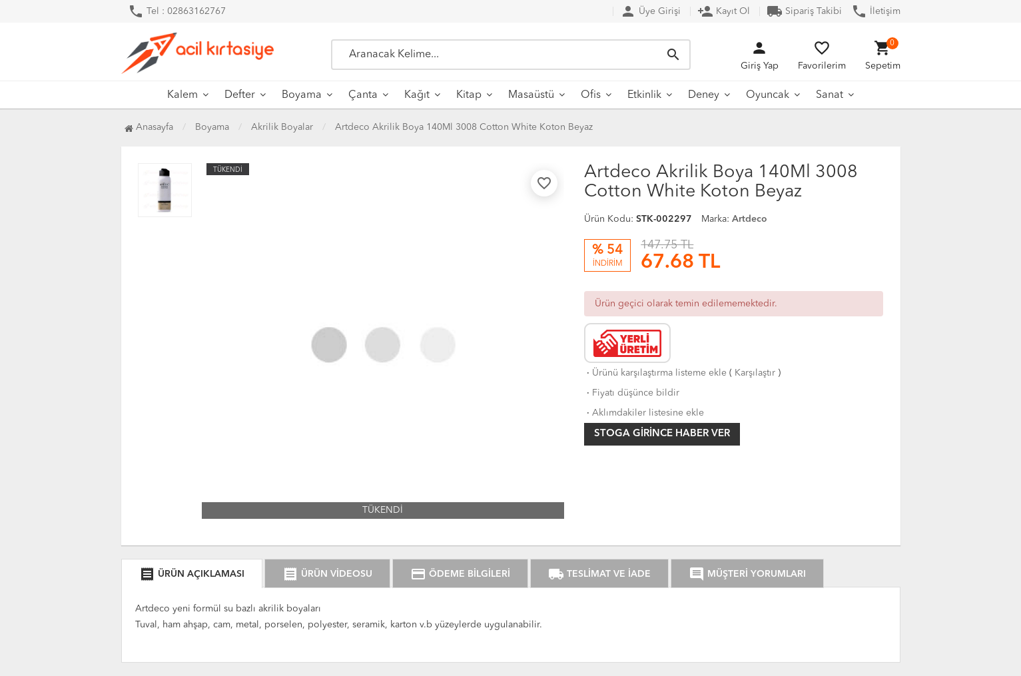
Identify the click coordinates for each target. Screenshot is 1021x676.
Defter (239, 95)
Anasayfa (149, 127)
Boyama (302, 95)
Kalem (182, 95)
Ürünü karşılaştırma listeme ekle (655, 373)
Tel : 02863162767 (177, 11)
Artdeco (749, 219)
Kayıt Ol (723, 11)
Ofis (591, 95)
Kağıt (417, 95)
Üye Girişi (650, 11)
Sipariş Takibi (804, 11)
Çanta (363, 95)
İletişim (875, 11)
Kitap (469, 95)
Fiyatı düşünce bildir (631, 393)
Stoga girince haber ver (662, 434)
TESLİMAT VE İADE (599, 574)
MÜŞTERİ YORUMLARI (747, 574)
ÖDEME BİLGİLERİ (460, 574)
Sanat (829, 95)
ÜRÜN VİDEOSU (327, 574)
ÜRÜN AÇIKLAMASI (191, 574)
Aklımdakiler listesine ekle (644, 413)
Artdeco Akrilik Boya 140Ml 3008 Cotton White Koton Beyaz (464, 127)
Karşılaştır (755, 373)
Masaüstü (531, 95)
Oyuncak (767, 95)
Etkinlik (644, 95)
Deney (703, 95)
